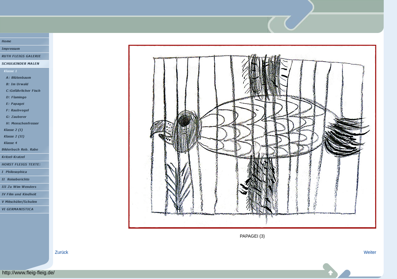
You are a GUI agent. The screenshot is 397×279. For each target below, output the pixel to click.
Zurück (61, 252)
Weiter (370, 252)
